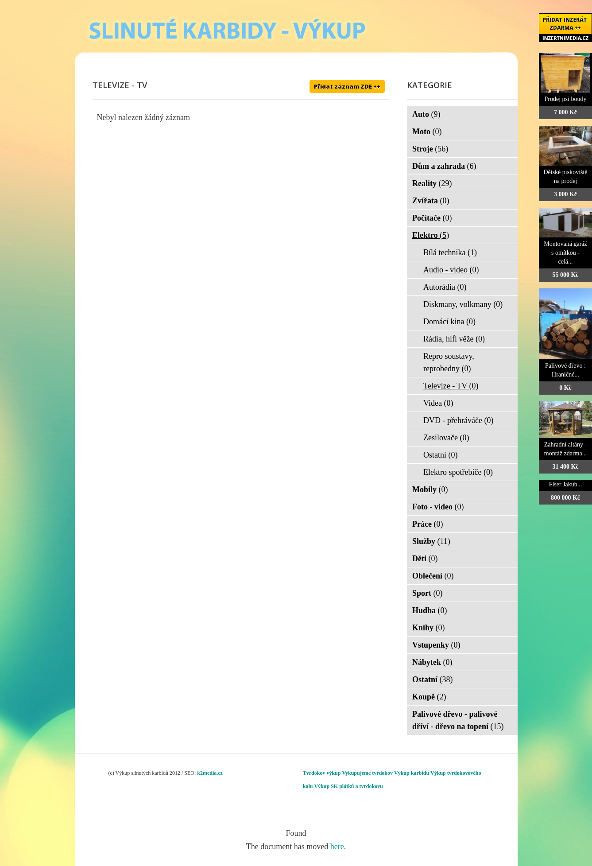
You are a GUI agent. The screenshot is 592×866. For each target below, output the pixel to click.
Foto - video (438, 506)
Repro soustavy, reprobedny (448, 362)
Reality (432, 183)
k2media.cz (210, 773)
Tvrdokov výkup (322, 773)
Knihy (428, 627)
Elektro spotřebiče (458, 472)
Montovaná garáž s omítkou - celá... (565, 253)
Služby (431, 541)
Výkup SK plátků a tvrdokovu (348, 786)
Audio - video (451, 269)
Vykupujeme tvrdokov (367, 773)
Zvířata (430, 200)
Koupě (429, 696)
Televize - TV (451, 385)
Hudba (429, 610)
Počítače (432, 218)
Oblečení (433, 575)
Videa (438, 403)
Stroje (430, 148)
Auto (426, 114)
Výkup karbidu (411, 773)
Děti (424, 558)
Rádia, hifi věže (454, 338)
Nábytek (432, 662)
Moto (426, 131)
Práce (427, 524)
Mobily (430, 489)
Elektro (430, 235)
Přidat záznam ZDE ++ (347, 86)
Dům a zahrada (444, 166)
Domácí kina (449, 321)
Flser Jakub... (565, 484)
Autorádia (444, 287)
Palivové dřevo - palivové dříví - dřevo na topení (458, 720)
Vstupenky (436, 645)
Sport (427, 593)
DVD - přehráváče (458, 420)
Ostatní (440, 454)
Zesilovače (446, 437)
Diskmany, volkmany (463, 304)
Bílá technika (450, 252)
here (337, 846)
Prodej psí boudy (566, 99)
